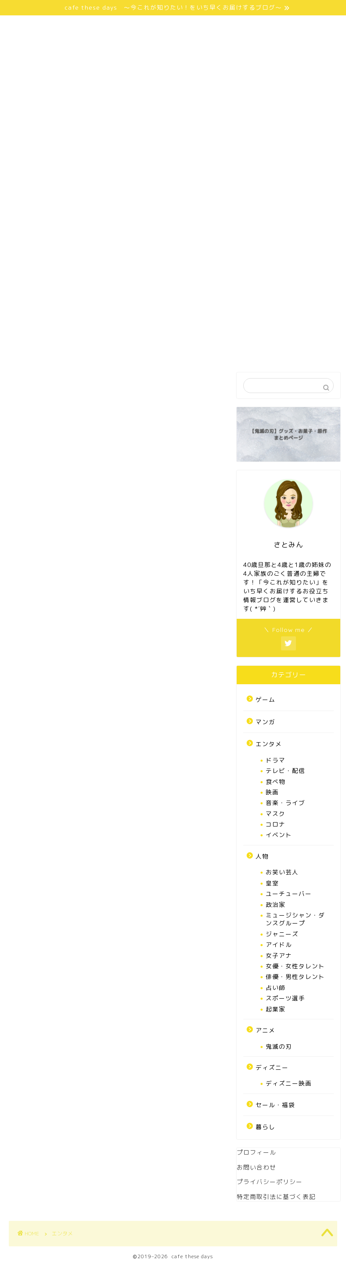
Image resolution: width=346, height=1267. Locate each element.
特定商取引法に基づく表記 (216, 329)
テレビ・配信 (285, 770)
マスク (275, 813)
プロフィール (256, 1152)
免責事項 (291, 329)
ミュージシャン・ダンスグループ (295, 919)
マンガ (265, 722)
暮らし (265, 1127)
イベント (279, 834)
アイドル (279, 944)
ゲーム (265, 699)
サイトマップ (101, 350)
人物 (262, 856)
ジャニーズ (282, 934)
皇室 (272, 883)
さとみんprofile (44, 329)
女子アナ (279, 955)
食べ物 (275, 781)
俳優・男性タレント (295, 976)
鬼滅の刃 (279, 1046)
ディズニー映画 (289, 1083)
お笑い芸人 (282, 872)
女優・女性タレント (295, 966)
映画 (272, 792)
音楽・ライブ (285, 802)
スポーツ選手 (285, 998)
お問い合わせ (39, 350)
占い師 (275, 987)
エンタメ (269, 744)
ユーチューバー (289, 893)
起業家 (275, 1009)
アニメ (265, 1030)
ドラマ (275, 760)
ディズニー (272, 1067)
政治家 (275, 904)
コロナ (275, 824)
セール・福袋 (275, 1105)
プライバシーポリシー (122, 329)
